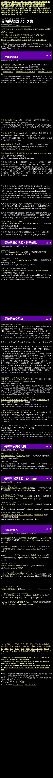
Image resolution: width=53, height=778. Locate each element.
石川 (20, 10)
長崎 (2, 14)
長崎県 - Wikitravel (8, 566)
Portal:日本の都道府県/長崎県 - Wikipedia (17, 574)
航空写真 (28, 29)
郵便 (32, 664)
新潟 (13, 10)
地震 (11, 35)
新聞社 (3, 40)
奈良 (8, 12)
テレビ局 (10, 40)
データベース (5, 660)
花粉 (10, 37)
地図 (3, 29)
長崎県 (35, 602)
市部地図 (47, 29)
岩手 (22, 8)
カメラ (37, 668)
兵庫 (5, 12)
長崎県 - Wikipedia (8, 252)
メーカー (12, 668)
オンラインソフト (22, 2)
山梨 (26, 10)
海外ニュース (20, 662)
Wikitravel (21, 566)
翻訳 (43, 4)
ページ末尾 (9, 32)
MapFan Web (46, 153)
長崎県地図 (5, 65)
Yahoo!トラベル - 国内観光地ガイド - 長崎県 (18, 555)
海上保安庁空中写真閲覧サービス (14, 400)
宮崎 (12, 14)
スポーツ (5, 668)
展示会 (3, 664)
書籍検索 (13, 660)
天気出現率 (25, 35)
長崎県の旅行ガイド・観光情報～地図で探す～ (19, 538)
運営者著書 (32, 2)
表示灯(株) (21, 456)
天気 (8, 4)
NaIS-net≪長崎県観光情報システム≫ (16, 602)
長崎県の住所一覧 (8, 133)
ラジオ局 (17, 40)
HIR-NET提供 (4, 18)
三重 (43, 10)
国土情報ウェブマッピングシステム (15, 379)
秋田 (29, 8)
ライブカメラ (41, 40)
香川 (36, 12)
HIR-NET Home (6, 2)
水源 (27, 37)
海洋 (31, 37)
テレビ (27, 662)
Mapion (16, 120)
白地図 (24, 6)
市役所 (34, 479)
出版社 (24, 40)
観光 (3, 32)
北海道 (15, 8)
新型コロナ (28, 4)
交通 (49, 2)
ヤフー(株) (26, 144)
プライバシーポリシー (30, 685)
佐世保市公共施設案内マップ (12, 223)
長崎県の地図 (6, 120)
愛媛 (39, 12)
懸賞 (41, 668)
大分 (8, 14)
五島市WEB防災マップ (10, 504)
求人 (18, 664)
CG (37, 2)
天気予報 (16, 35)
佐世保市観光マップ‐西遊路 (12, 496)
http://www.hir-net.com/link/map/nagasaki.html (16, 26)
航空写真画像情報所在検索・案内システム (18, 412)
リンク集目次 (5, 662)
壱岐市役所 (38, 515)
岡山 (23, 12)
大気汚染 (4, 37)
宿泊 (5, 4)
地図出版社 (35, 6)
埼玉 (48, 8)
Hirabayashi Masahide (18, 685)
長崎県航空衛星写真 (9, 326)
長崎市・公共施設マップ (11, 488)
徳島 (33, 12)
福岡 (46, 12)
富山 (16, 10)
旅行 (2, 4)
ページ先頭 (5, 644)
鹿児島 (16, 14)
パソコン (21, 668)
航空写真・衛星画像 (14, 6)
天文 (47, 666)
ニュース (13, 662)
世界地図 (4, 8)
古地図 (29, 6)
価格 (47, 668)
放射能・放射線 (19, 37)
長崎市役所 (26, 488)
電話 (29, 664)
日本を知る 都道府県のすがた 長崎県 (17, 270)
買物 (23, 4)
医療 (25, 664)
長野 (30, 10)
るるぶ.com (44, 538)
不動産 (13, 4)
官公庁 (8, 664)
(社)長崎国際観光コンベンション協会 (16, 595)
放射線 (38, 666)
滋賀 (46, 10)
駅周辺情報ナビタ (8, 456)
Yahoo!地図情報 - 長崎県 (10, 144)
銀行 (33, 40)
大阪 (2, 12)
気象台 (42, 35)
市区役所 (18, 4)
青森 (19, 8)
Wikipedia (20, 252)
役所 (29, 40)
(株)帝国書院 (40, 270)
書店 (44, 662)
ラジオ (32, 662)
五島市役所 (25, 504)
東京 (5, 10)
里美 (42, 658)
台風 (34, 666)
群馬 (45, 8)
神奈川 (9, 10)
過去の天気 (34, 35)
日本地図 (10, 8)
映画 (47, 662)
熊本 (5, 14)
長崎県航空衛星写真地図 (25, 72)
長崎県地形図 (8, 72)
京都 (49, 10)
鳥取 (16, 12)
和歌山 (13, 12)
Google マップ (17, 65)
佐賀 (49, 12)
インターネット (29, 668)
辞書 (40, 4)
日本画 (47, 658)
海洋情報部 (42, 400)
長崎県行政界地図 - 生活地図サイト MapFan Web (20, 153)
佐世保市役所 (31, 223)
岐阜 (33, 10)
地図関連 (42, 6)
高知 (43, 12)
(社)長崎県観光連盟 (8, 589)
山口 (30, 12)
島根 (20, 12)
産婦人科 (27, 651)
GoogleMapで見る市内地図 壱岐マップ (17, 515)
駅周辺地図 (38, 29)
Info (13, 658)
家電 (16, 668)
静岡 (36, 10)
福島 (35, 8)
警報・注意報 (35, 644)
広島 (26, 12)
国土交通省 (35, 379)
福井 (23, 10)
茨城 (39, 8)
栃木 (42, 8)
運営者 (14, 2)
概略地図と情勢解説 (14, 29)
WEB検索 (36, 4)
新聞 (36, 662)
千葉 (2, 10)
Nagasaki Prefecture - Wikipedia (12, 260)
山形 (32, 8)
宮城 (25, 8)
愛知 (39, 10)
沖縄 (20, 14)
